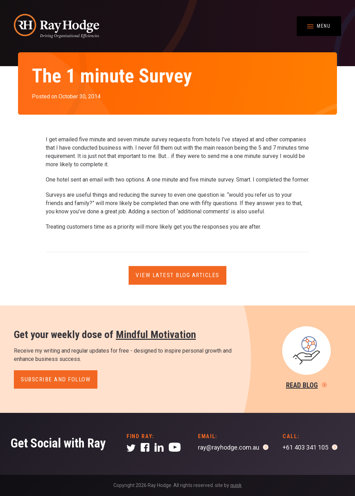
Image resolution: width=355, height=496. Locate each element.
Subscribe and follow (55, 379)
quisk (236, 485)
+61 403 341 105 (305, 447)
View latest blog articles (177, 275)
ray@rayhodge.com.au (228, 447)
